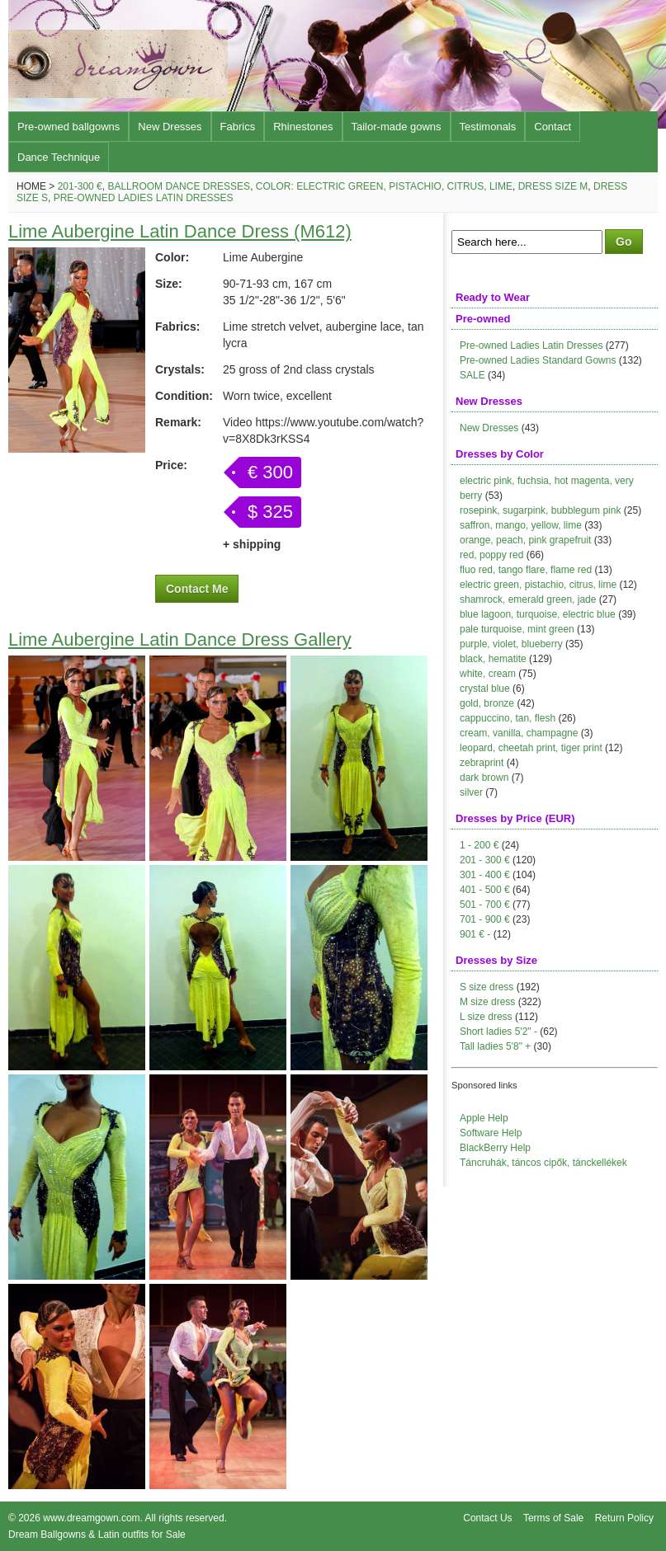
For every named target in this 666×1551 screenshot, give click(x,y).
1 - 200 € (479, 845)
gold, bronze (487, 703)
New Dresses (169, 126)
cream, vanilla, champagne (519, 733)
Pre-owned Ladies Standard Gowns (538, 360)
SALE (472, 375)
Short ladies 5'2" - (498, 1031)
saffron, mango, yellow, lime (521, 525)
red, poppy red (491, 555)
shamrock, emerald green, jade (528, 599)
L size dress (486, 1016)
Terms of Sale (553, 1518)
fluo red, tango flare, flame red (526, 570)
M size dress (487, 1002)
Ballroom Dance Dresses (178, 186)
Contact (552, 126)
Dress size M (553, 186)
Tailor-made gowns (397, 126)
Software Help (491, 1133)
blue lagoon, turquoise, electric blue (538, 614)
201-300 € (80, 186)
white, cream (488, 673)
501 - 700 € (485, 904)
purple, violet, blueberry (511, 644)
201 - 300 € (485, 860)
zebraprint (481, 762)
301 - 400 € (485, 875)
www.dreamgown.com (91, 1518)
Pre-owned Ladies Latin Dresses (144, 198)
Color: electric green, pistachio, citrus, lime (384, 186)
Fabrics (238, 126)
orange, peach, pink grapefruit (525, 540)
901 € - (475, 934)
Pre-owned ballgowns (68, 126)
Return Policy (624, 1518)
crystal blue (485, 688)
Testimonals (488, 126)
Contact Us (487, 1518)
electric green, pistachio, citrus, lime (538, 584)
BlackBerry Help (495, 1148)
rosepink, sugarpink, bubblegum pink (540, 510)
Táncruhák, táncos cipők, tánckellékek (543, 1162)
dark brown (484, 777)
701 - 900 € (485, 919)
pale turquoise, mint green (517, 629)
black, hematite (493, 659)
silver (471, 792)
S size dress (486, 987)
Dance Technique (58, 157)
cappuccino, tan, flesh (507, 718)
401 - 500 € (485, 889)
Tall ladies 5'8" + (495, 1046)
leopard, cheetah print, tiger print (531, 748)
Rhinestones (303, 126)
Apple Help (484, 1118)
